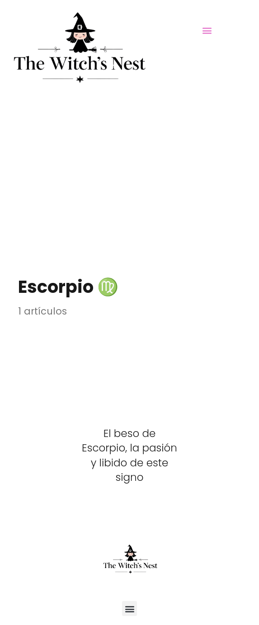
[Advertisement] (129, 169)
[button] (207, 30)
